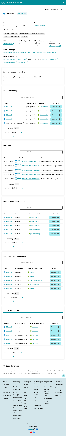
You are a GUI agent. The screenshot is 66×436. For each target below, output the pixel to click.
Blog (56, 387)
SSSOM (36, 395)
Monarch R (17, 397)
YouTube (58, 393)
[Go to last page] (21, 132)
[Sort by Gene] (9, 103)
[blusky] (34, 432)
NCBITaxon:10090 (39, 26)
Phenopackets (38, 408)
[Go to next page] (18, 132)
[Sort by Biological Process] (43, 323)
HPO (25, 393)
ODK (35, 400)
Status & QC (17, 400)
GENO (25, 403)
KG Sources (17, 418)
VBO (25, 401)
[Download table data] (13, 136)
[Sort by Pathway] (45, 103)
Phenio (26, 395)
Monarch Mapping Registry (47, 391)
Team (5, 387)
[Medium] (31, 429)
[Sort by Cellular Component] (43, 268)
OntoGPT (37, 403)
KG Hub (46, 396)
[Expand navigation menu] (64, 2)
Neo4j (15, 395)
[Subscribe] (29, 429)
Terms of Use (17, 410)
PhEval (36, 389)
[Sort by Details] (58, 103)
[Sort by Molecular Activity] (42, 214)
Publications (7, 395)
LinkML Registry (46, 402)
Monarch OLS (48, 387)
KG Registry (48, 398)
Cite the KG (17, 413)
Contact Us (6, 393)
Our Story (6, 384)
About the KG (17, 415)
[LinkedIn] (37, 429)
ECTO (25, 409)
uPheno (26, 390)
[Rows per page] (16, 128)
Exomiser (37, 387)
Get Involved (58, 384)
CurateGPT (37, 406)
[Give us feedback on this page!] (63, 375)
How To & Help (17, 403)
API (15, 392)
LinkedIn (57, 390)
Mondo (26, 384)
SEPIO (25, 406)
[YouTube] (31, 432)
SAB (4, 390)
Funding (5, 398)
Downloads (16, 389)
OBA (25, 398)
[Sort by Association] (35, 103)
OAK (35, 397)
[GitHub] (34, 429)
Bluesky (57, 395)
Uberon (26, 387)
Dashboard (16, 387)
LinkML (36, 392)
